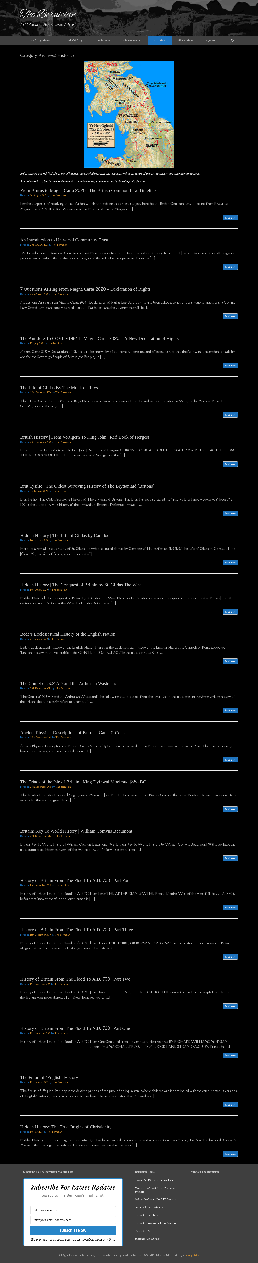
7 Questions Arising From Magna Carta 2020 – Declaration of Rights (85, 289)
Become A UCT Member (149, 1207)
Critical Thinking (72, 40)
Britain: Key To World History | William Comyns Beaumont (76, 831)
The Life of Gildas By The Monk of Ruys (59, 388)
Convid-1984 (103, 40)
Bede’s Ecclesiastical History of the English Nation (67, 634)
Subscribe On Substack (147, 1238)
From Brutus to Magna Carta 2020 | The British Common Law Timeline (88, 190)
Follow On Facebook (146, 1215)
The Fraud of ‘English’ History (49, 1077)
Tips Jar (210, 40)
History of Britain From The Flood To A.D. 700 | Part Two (75, 979)
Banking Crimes (40, 40)
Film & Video (186, 40)
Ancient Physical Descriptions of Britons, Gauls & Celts (72, 733)
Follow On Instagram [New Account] (156, 1223)
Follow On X (142, 1231)
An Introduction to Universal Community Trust (64, 240)
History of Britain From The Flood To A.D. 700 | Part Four (75, 880)
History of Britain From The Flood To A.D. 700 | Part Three (76, 930)
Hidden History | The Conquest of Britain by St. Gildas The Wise (81, 585)
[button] (232, 40)
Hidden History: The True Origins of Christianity (66, 1127)
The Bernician (58, 195)
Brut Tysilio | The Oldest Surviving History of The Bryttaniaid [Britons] (87, 486)
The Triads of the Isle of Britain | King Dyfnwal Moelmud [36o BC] (84, 782)
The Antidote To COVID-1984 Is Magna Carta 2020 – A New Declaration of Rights (99, 338)
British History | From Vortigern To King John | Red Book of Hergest (84, 437)
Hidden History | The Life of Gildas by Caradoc (64, 535)
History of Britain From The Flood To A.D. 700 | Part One (75, 1028)
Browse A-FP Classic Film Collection (155, 1180)
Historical (160, 40)
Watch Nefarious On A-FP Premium (156, 1199)
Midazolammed (132, 40)
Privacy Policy (192, 1255)
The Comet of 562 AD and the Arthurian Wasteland (68, 683)
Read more (230, 217)
